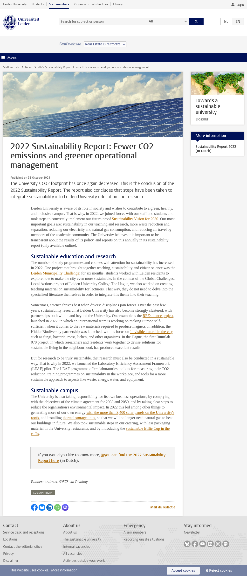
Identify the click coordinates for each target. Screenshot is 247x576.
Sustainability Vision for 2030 (135, 219)
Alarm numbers (135, 532)
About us (70, 532)
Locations (10, 539)
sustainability (43, 493)
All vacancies (72, 553)
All (151, 21)
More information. (64, 570)
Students (38, 4)
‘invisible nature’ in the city (151, 332)
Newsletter (192, 532)
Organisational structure (91, 4)
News (28, 67)
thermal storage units (79, 418)
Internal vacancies (76, 546)
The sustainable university (82, 539)
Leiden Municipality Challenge (55, 273)
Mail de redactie (162, 507)
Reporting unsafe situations (144, 539)
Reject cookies (220, 570)
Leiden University (15, 4)
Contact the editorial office (22, 546)
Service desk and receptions (23, 532)
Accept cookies (183, 570)
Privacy (8, 553)
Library (118, 4)
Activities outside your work (84, 560)
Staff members (59, 4)
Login (240, 5)
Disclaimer (10, 560)
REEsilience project (158, 316)
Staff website (11, 67)
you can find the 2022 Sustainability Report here (101, 457)
